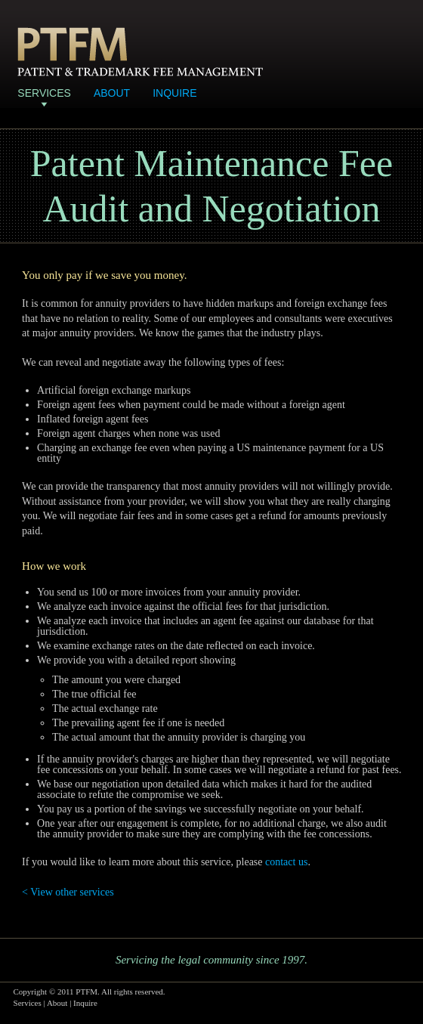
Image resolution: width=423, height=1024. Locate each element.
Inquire (174, 93)
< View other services (67, 892)
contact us (286, 862)
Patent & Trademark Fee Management (140, 51)
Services (44, 93)
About (112, 93)
